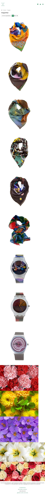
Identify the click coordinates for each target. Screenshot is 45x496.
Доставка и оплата (22, 489)
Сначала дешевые (6, 15)
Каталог (4, 10)
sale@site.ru (22, 487)
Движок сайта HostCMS (22, 492)
